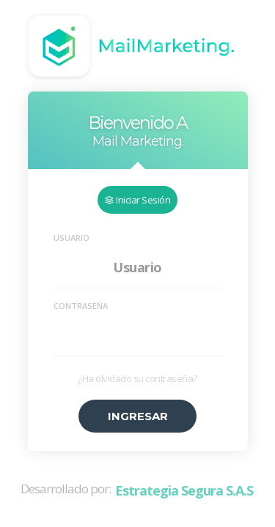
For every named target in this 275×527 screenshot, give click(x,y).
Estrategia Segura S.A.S (184, 491)
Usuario (71, 237)
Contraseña (81, 305)
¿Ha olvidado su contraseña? (137, 378)
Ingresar (138, 416)
